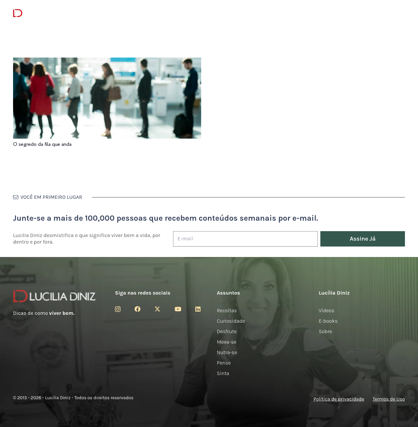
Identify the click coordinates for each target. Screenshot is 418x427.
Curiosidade (231, 321)
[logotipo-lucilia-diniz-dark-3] (39, 13)
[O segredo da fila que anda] (107, 62)
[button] (400, 13)
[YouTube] (178, 309)
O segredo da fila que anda (42, 144)
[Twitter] (157, 309)
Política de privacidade (339, 399)
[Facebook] (137, 309)
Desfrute (227, 331)
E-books (328, 321)
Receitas (227, 310)
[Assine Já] (362, 239)
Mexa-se (226, 342)
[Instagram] (118, 309)
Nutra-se (227, 352)
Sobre (325, 331)
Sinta (223, 373)
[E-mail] (245, 239)
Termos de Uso (389, 399)
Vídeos (326, 310)
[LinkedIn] (198, 309)
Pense (224, 363)
